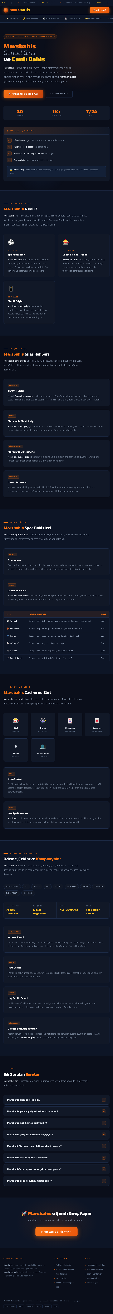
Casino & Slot (61, 1278)
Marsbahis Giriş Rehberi (65, 1269)
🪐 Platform (12, 18)
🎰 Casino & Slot (72, 18)
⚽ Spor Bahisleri (51, 18)
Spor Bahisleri (61, 1274)
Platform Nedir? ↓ (59, 93)
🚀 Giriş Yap (99, 10)
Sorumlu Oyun (92, 1282)
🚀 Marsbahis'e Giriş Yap (23, 94)
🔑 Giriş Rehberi (30, 18)
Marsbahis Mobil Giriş (95, 1269)
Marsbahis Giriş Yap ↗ (56, 1231)
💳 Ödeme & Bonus (93, 18)
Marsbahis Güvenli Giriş (96, 1265)
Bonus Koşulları (93, 1278)
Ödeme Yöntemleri (94, 1274)
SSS (57, 1287)
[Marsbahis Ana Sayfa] (17, 10)
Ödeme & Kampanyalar (65, 1282)
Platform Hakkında (63, 1265)
